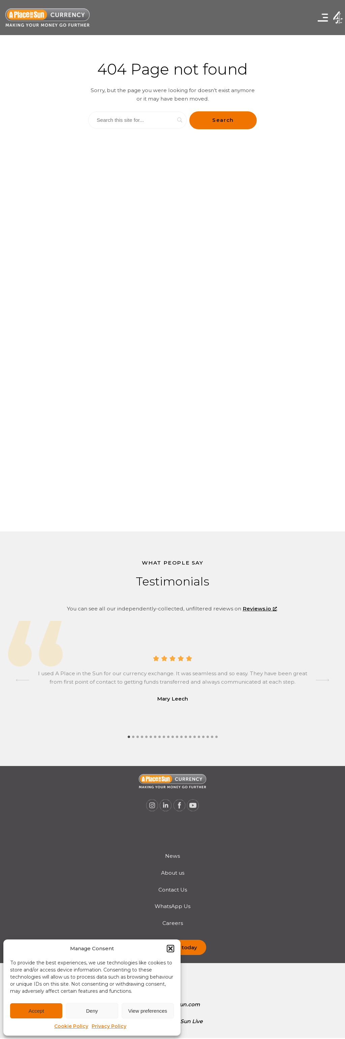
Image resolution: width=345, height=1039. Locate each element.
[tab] (129, 737)
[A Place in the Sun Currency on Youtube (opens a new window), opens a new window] (193, 805)
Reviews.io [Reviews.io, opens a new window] (260, 608)
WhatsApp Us (172, 906)
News (172, 856)
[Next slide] (322, 680)
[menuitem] (172, 856)
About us (172, 873)
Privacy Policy (109, 1026)
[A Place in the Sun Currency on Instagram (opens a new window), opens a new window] (152, 805)
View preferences (147, 1011)
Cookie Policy (71, 1026)
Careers (172, 923)
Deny (92, 1011)
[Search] (137, 120)
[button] (170, 948)
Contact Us (172, 889)
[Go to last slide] (22, 680)
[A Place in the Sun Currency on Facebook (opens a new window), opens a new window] (180, 805)
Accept (36, 1011)
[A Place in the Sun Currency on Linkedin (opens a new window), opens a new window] (166, 805)
